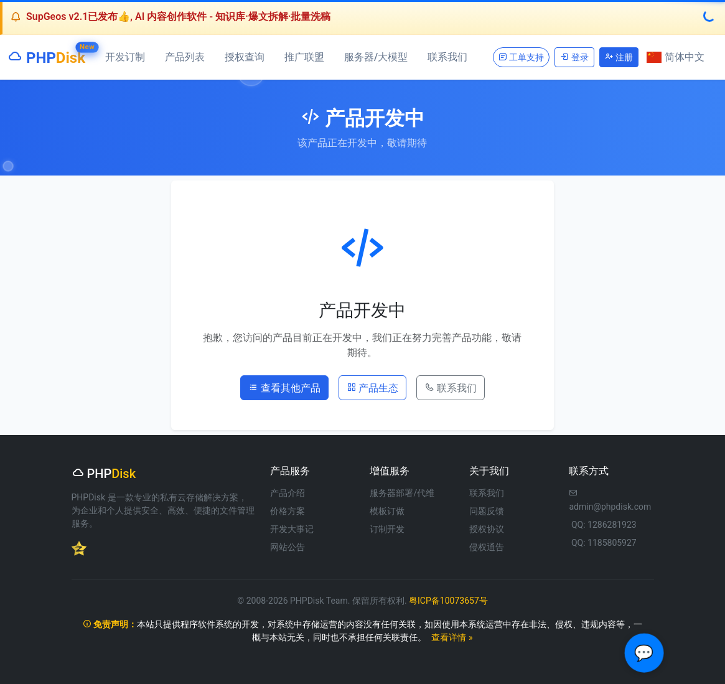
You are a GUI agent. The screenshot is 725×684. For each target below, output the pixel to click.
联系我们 (447, 57)
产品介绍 (287, 493)
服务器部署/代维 (402, 493)
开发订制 (125, 57)
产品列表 (185, 57)
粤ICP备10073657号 (448, 601)
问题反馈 (486, 511)
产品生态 (373, 387)
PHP (46, 55)
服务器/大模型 (376, 57)
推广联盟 (304, 57)
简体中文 (675, 57)
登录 (574, 56)
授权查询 (244, 57)
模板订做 (387, 511)
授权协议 (486, 529)
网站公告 (287, 547)
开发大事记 (292, 529)
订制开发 (387, 529)
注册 (619, 56)
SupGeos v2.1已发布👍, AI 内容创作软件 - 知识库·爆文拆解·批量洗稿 (178, 16)
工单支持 (521, 56)
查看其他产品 (284, 387)
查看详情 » (451, 637)
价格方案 (287, 511)
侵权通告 (486, 547)
